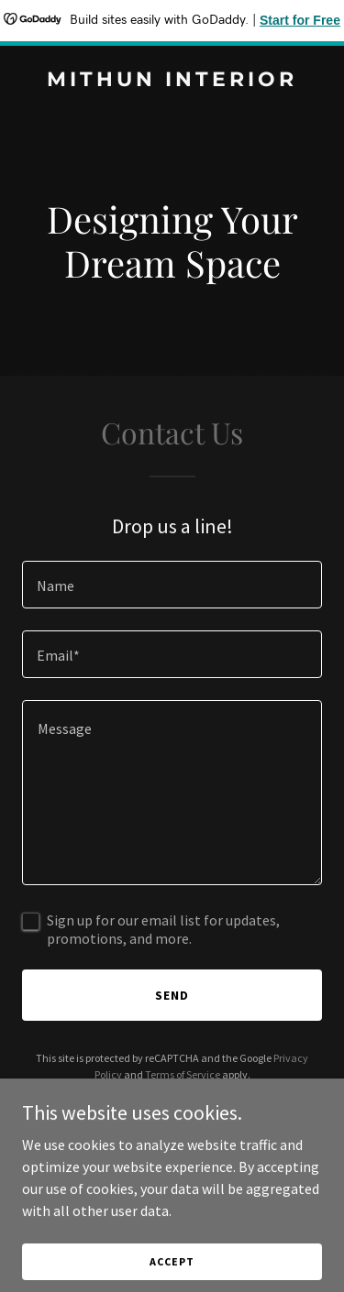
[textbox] (172, 584)
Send (172, 995)
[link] (172, 80)
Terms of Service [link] (182, 1074)
